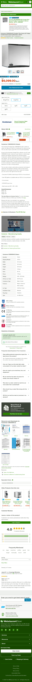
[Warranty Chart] (26, 430)
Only (2, 78)
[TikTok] (13, 630)
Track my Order (16, 655)
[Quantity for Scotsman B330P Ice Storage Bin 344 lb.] (2, 140)
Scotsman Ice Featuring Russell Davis (11, 248)
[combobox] (16, 5)
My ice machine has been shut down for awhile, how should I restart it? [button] (13, 377)
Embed (13, 236)
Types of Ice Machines (13, 472)
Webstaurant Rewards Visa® (12, 93)
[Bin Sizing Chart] (5, 459)
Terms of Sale (16, 666)
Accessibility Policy (16, 673)
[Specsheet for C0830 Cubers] (5, 430)
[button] (10, 71)
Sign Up (28, 600)
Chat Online (8, 659)
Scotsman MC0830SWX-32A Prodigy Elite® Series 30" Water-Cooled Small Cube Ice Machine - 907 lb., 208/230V (19, 21)
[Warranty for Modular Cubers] (5, 445)
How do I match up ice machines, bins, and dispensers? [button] (14, 371)
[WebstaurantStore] (16, 621)
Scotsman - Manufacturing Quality (11, 234)
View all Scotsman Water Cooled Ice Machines (20, 122)
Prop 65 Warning (20, 212)
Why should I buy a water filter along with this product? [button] (15, 390)
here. (25, 197)
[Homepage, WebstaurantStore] (16, 2)
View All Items (28, 129)
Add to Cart (6, 139)
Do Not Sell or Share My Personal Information (16, 675)
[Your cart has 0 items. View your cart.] (29, 2)
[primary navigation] (4, 2)
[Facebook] (9, 630)
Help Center (16, 651)
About (3, 236)
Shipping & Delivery (21, 659)
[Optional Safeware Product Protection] (16, 445)
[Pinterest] (17, 630)
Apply (29, 93)
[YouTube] (6, 630)
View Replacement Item (16, 87)
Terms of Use (12, 347)
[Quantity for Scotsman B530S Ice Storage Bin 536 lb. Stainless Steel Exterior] (18, 140)
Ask (27, 342)
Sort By (3, 557)
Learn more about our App (12, 615)
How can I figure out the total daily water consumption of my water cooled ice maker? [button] (14, 365)
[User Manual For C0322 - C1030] (16, 430)
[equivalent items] (13, 480)
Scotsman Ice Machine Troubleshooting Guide (17, 474)
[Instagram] (2, 630)
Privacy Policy (19, 347)
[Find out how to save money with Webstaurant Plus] (10, 17)
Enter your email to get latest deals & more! (15, 597)
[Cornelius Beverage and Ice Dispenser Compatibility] (26, 445)
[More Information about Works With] (9, 129)
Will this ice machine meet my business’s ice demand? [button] (14, 396)
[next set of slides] (31, 136)
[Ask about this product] (16, 342)
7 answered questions (18, 37)
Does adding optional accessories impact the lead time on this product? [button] (15, 355)
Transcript (8, 236)
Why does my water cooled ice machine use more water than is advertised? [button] (14, 383)
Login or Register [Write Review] (16, 522)
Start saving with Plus (11, 608)
